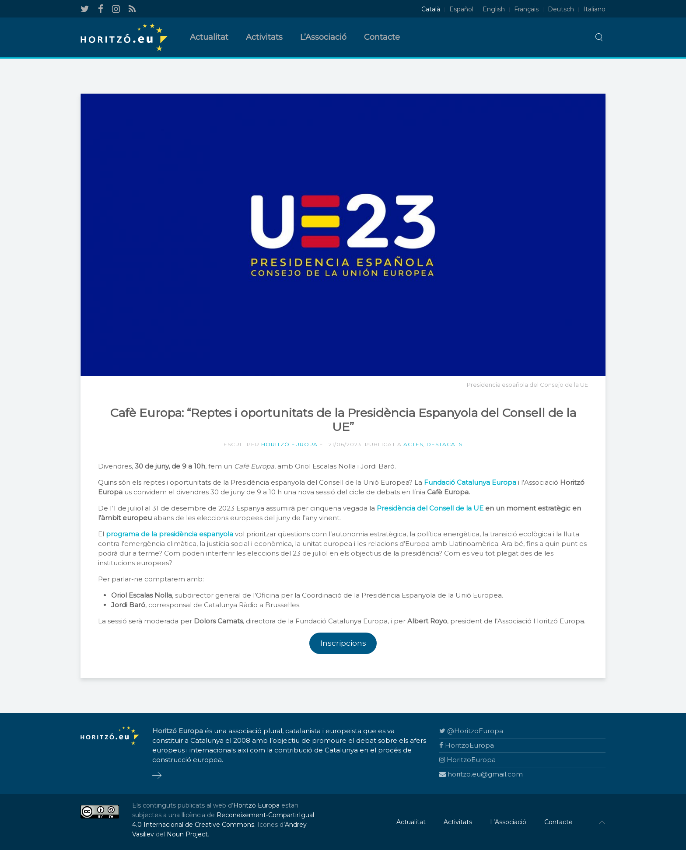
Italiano (594, 9)
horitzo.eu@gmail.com (481, 774)
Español (461, 9)
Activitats (264, 37)
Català (430, 9)
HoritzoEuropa (466, 745)
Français (526, 9)
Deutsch (561, 9)
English (494, 9)
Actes (413, 444)
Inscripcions (343, 643)
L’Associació (323, 37)
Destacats (444, 444)
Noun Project (187, 834)
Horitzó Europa (289, 444)
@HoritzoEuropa (471, 731)
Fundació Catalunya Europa (470, 482)
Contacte (382, 37)
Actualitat (209, 37)
